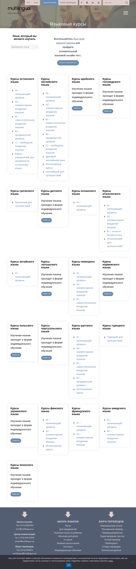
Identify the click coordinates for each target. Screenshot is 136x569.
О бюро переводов (111, 547)
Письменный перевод (112, 529)
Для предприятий (68, 529)
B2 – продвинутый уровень (23, 135)
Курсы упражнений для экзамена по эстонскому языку (24, 161)
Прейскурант (111, 544)
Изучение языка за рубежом (68, 533)
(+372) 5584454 (26, 526)
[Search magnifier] (126, 2)
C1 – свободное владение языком (24, 146)
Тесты (68, 526)
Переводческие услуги (111, 526)
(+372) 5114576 (26, 550)
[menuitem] (28, 2)
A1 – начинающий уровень (22, 94)
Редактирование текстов (112, 536)
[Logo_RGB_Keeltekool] (19, 10)
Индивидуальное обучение (68, 551)
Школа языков (49, 3)
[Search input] (114, 2)
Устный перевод (112, 540)
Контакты (68, 547)
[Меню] (125, 13)
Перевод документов (112, 533)
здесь (111, 561)
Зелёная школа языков (68, 544)
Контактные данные (111, 551)
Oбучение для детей (68, 536)
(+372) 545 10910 (26, 538)
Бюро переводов (68, 3)
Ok (68, 565)
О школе (68, 540)
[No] (132, 562)
